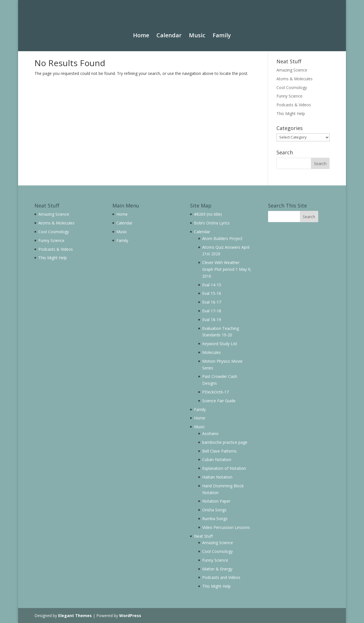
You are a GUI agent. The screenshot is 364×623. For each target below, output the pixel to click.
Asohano (210, 433)
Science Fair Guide (219, 400)
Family (222, 31)
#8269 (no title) (208, 214)
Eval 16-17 (211, 302)
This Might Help (290, 113)
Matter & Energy (217, 569)
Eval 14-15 (211, 284)
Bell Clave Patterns (219, 451)
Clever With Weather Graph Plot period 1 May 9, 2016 (226, 269)
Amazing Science (291, 70)
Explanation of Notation (224, 468)
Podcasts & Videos (293, 104)
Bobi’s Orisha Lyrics (212, 223)
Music (197, 31)
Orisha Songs (214, 509)
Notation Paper (216, 501)
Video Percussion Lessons (226, 527)
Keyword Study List (219, 343)
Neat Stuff (203, 536)
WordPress (130, 615)
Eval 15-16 (211, 293)
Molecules (211, 352)
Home (141, 31)
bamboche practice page (224, 442)
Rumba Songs (215, 518)
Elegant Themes (75, 615)
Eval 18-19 (211, 319)
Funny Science (289, 96)
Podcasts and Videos (221, 577)
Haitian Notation (217, 477)
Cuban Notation (216, 459)
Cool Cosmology (291, 87)
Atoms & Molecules (294, 78)
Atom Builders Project (222, 238)
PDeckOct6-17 (215, 392)
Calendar (169, 31)
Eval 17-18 (211, 310)
